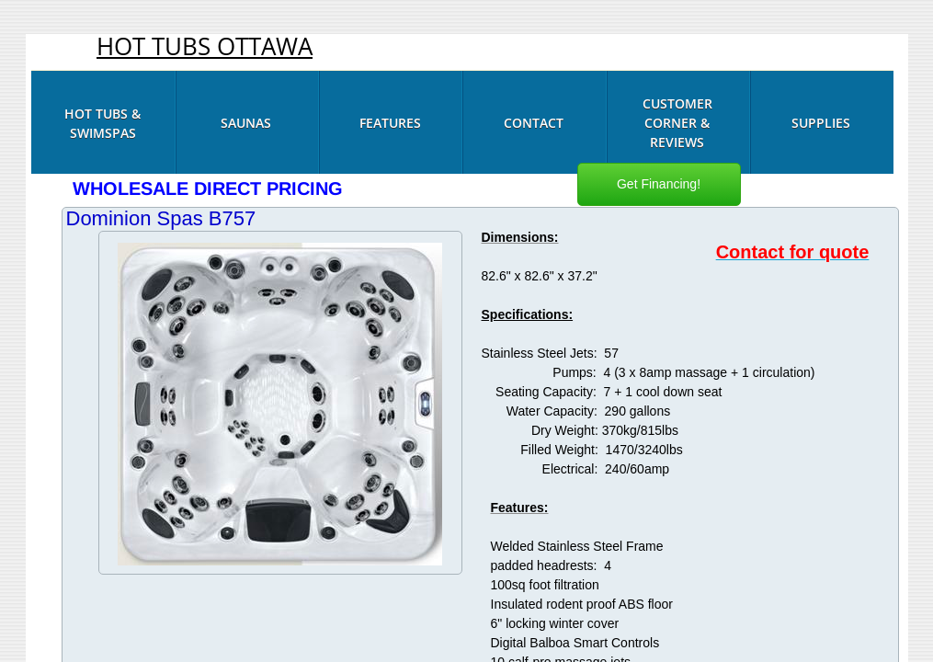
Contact (533, 122)
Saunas (246, 122)
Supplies (820, 122)
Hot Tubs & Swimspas (102, 123)
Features (390, 122)
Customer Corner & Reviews (677, 123)
